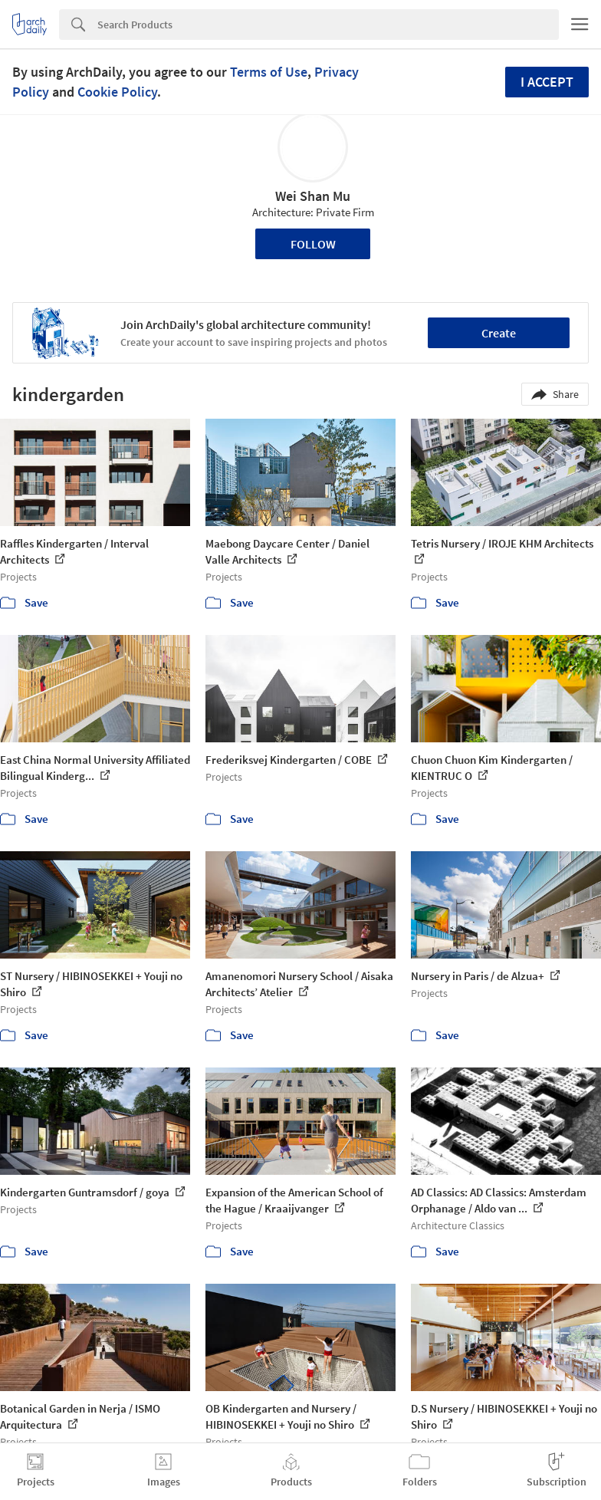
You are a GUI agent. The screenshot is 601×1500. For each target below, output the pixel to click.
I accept (547, 81)
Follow (313, 244)
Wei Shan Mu (312, 196)
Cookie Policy (117, 91)
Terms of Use (268, 72)
